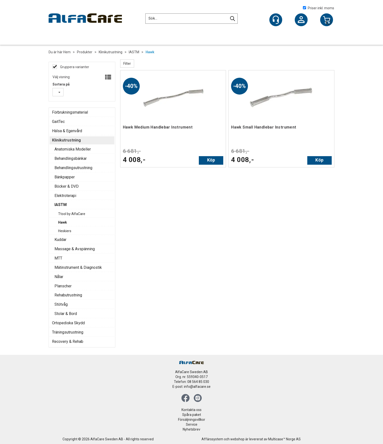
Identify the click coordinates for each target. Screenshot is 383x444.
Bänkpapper (64, 177)
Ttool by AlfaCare (71, 214)
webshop (237, 439)
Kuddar (60, 239)
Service (191, 424)
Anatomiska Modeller (72, 149)
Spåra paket (191, 415)
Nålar (58, 276)
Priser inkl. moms (318, 8)
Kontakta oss (191, 410)
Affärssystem (212, 439)
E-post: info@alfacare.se (191, 387)
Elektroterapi (65, 195)
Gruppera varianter (74, 67)
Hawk (150, 52)
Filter (127, 63)
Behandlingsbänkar (70, 158)
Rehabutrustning (68, 295)
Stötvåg (61, 304)
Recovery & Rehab (67, 341)
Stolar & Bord (65, 313)
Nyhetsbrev (191, 429)
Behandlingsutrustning (73, 167)
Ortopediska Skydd (68, 323)
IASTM (134, 52)
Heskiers (64, 231)
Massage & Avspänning (74, 249)
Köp (211, 159)
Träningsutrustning (67, 332)
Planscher (63, 286)
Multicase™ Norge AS (284, 439)
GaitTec (58, 121)
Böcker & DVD (66, 186)
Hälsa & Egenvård (67, 131)
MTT (58, 258)
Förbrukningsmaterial (70, 112)
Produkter (84, 52)
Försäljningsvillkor (191, 420)
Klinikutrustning (110, 52)
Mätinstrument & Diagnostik (78, 267)
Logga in (301, 20)
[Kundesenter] (275, 19)
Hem (67, 52)
